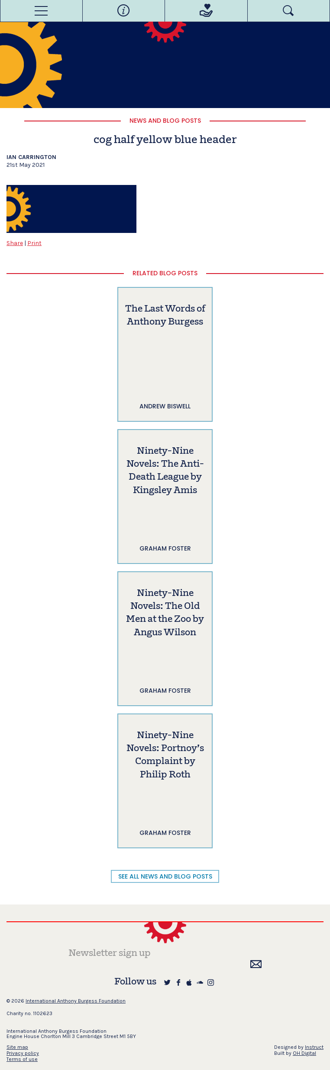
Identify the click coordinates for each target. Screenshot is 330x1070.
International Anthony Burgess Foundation (76, 1001)
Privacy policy (22, 1053)
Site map (17, 1047)
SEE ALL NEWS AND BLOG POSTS (165, 876)
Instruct (314, 1047)
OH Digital (304, 1053)
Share (14, 243)
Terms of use (22, 1059)
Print (34, 243)
